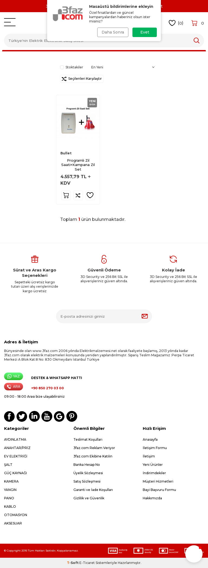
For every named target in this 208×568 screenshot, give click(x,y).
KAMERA (11, 481)
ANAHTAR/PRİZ (17, 448)
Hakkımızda (152, 498)
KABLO (10, 506)
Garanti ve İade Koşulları (93, 490)
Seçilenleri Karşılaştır (82, 79)
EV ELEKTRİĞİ (15, 456)
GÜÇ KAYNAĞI (15, 473)
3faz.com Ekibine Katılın (92, 456)
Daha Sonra (113, 32)
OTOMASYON (15, 515)
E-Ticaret (87, 563)
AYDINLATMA (15, 439)
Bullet (66, 153)
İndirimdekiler (154, 473)
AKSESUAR (13, 523)
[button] (194, 554)
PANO (9, 498)
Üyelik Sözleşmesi (88, 473)
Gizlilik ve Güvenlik (88, 498)
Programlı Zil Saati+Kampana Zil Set (78, 165)
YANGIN (10, 490)
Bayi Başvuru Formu (159, 490)
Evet (144, 32)
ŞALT (8, 465)
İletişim (149, 456)
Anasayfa (150, 439)
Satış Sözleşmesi (86, 481)
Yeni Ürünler (153, 465)
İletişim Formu (155, 448)
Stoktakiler (71, 67)
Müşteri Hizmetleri (158, 481)
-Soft (73, 563)
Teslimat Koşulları (87, 439)
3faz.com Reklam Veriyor (94, 448)
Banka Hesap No (86, 465)
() (176, 23)
